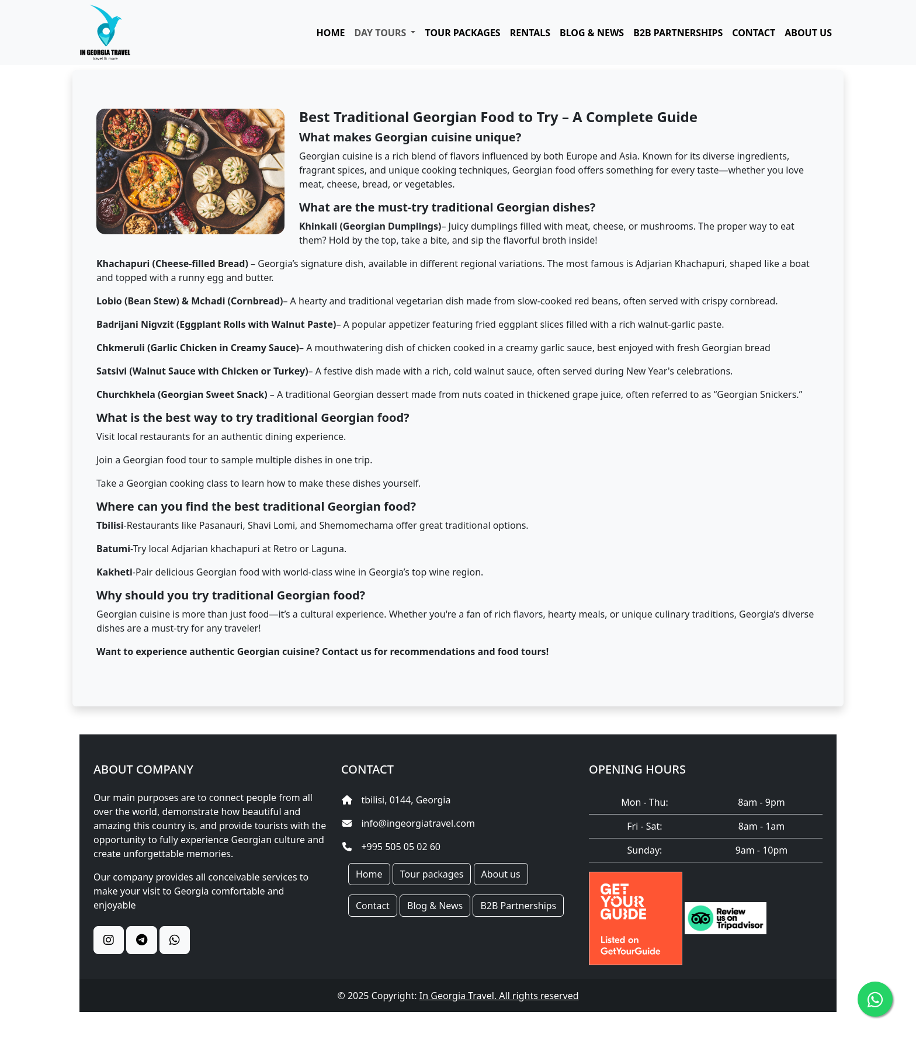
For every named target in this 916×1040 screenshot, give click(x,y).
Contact (373, 905)
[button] (385, 32)
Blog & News (435, 905)
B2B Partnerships (518, 905)
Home (369, 874)
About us (501, 874)
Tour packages (432, 874)
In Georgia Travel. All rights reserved (499, 995)
